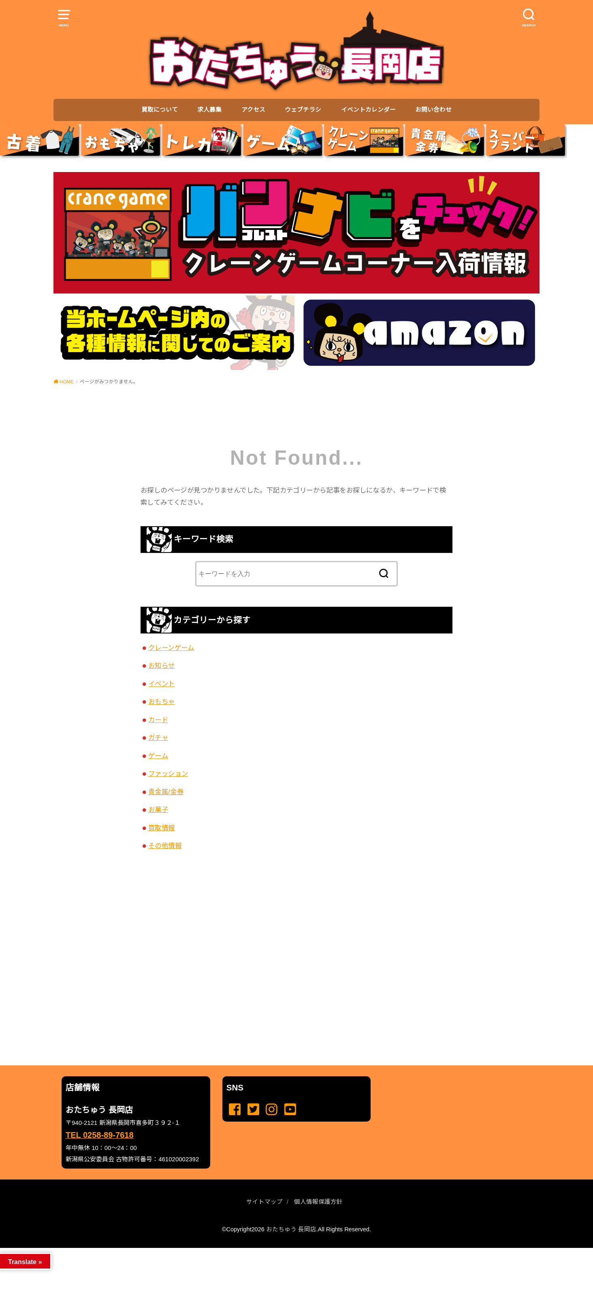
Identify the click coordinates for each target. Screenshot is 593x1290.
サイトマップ (264, 1202)
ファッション (168, 773)
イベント (161, 683)
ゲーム (158, 755)
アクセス (253, 109)
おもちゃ (161, 701)
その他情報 (164, 845)
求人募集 (209, 109)
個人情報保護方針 (318, 1202)
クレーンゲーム (171, 647)
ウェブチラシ (303, 109)
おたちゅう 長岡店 (291, 1229)
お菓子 (158, 809)
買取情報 (161, 827)
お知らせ (161, 665)
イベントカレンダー (368, 109)
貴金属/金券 (165, 791)
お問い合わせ (433, 109)
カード (158, 719)
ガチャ (158, 737)
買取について (159, 109)
